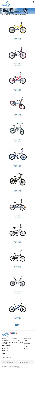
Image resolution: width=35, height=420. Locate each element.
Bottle (26, 348)
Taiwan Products (5, 367)
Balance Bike (5, 355)
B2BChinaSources (20, 367)
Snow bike (4, 351)
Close (1, 369)
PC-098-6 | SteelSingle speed (17, 115)
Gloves (26, 346)
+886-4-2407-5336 (8, 361)
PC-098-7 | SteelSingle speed (17, 39)
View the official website (12, 384)
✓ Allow (2, 372)
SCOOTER (8, 357)
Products (7, 14)
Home (3, 14)
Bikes (12, 14)
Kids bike (4, 353)
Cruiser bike (5, 350)
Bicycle (15, 14)
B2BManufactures (12, 367)
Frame (25, 340)
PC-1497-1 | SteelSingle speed (17, 166)
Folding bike (5, 347)
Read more (3, 384)
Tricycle (14, 338)
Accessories (27, 343)
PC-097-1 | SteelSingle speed (17, 292)
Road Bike (4, 343)
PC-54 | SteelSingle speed (17, 267)
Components (27, 338)
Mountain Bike (5, 340)
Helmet (26, 345)
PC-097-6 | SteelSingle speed (17, 216)
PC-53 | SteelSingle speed (17, 242)
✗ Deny (2, 374)
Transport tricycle (17, 342)
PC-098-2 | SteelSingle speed (17, 191)
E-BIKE (3, 357)
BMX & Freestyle (22, 14)
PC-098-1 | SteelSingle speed (17, 140)
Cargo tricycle (16, 340)
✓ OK (5, 419)
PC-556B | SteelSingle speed (17, 318)
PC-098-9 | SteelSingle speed (17, 90)
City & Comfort (6, 345)
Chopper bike (5, 348)
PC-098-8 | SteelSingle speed (17, 64)
